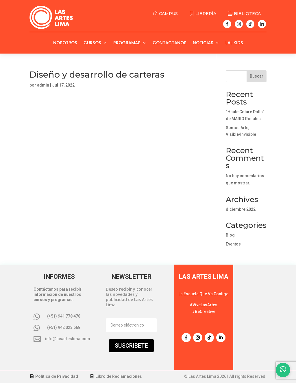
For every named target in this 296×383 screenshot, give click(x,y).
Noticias (203, 43)
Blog (230, 235)
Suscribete (131, 345)
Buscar (256, 76)
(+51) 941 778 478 (63, 316)
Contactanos (169, 43)
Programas (126, 43)
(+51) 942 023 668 (63, 327)
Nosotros (65, 43)
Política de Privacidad (56, 376)
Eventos (233, 244)
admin (43, 85)
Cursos (92, 43)
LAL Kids (234, 43)
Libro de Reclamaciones (118, 376)
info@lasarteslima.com (67, 338)
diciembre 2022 (241, 209)
